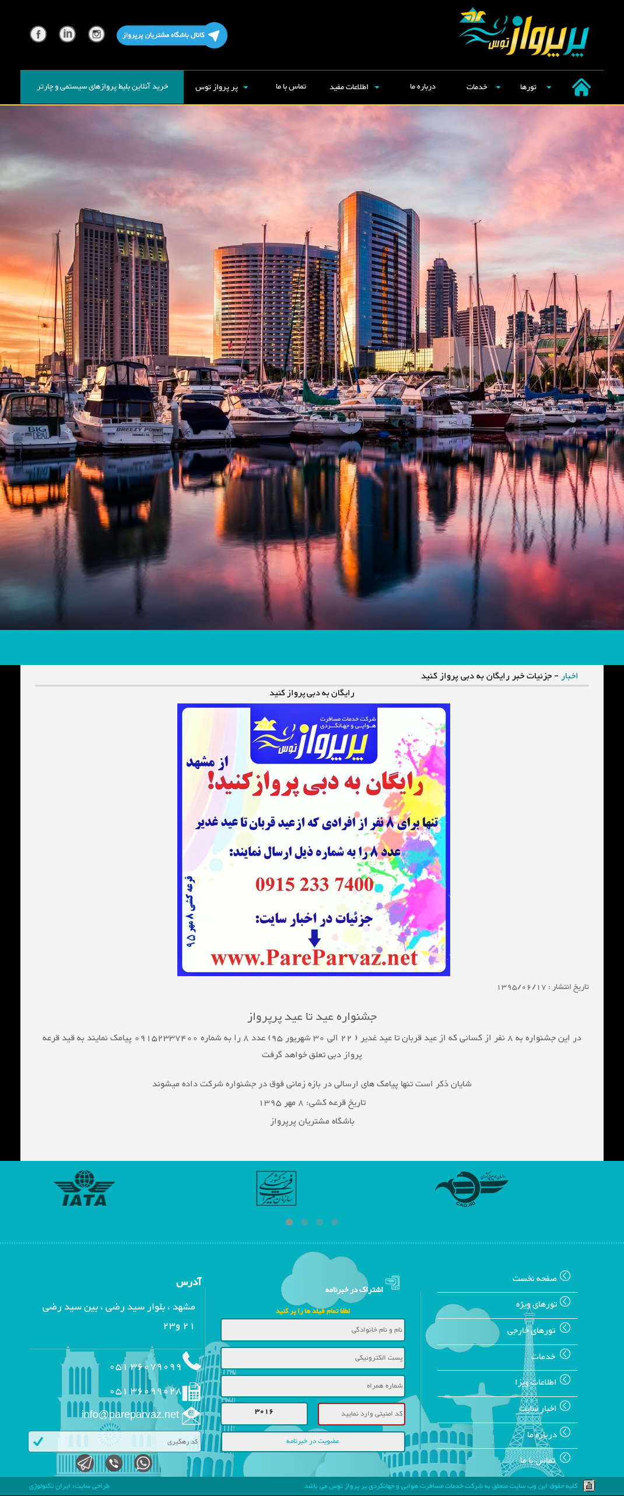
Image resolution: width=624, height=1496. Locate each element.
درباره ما (423, 86)
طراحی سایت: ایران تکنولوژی (69, 1486)
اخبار (570, 676)
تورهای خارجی (542, 1330)
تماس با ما (291, 86)
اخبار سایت (548, 1408)
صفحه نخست (545, 1278)
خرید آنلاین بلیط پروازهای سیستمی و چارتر (102, 86)
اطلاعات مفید (349, 87)
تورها (528, 87)
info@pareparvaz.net (130, 1415)
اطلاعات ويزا (546, 1382)
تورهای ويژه (546, 1304)
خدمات (477, 87)
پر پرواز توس (216, 87)
